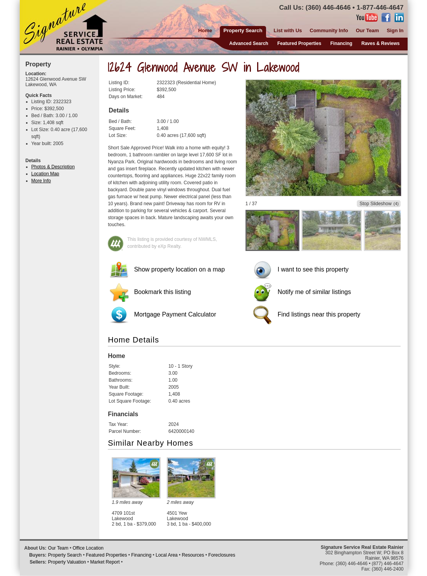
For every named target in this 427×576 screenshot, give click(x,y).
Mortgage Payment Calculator (163, 314)
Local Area (167, 555)
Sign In (395, 30)
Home (205, 30)
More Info (41, 180)
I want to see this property (301, 269)
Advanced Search (248, 43)
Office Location (88, 548)
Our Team (367, 30)
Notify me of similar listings (302, 292)
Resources (193, 555)
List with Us (288, 30)
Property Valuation (67, 562)
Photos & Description (53, 167)
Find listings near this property (306, 314)
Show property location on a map (167, 269)
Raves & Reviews (380, 43)
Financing (341, 43)
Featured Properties (299, 43)
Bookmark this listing (150, 292)
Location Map (45, 173)
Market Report (105, 562)
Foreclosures (221, 555)
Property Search (65, 555)
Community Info (329, 30)
